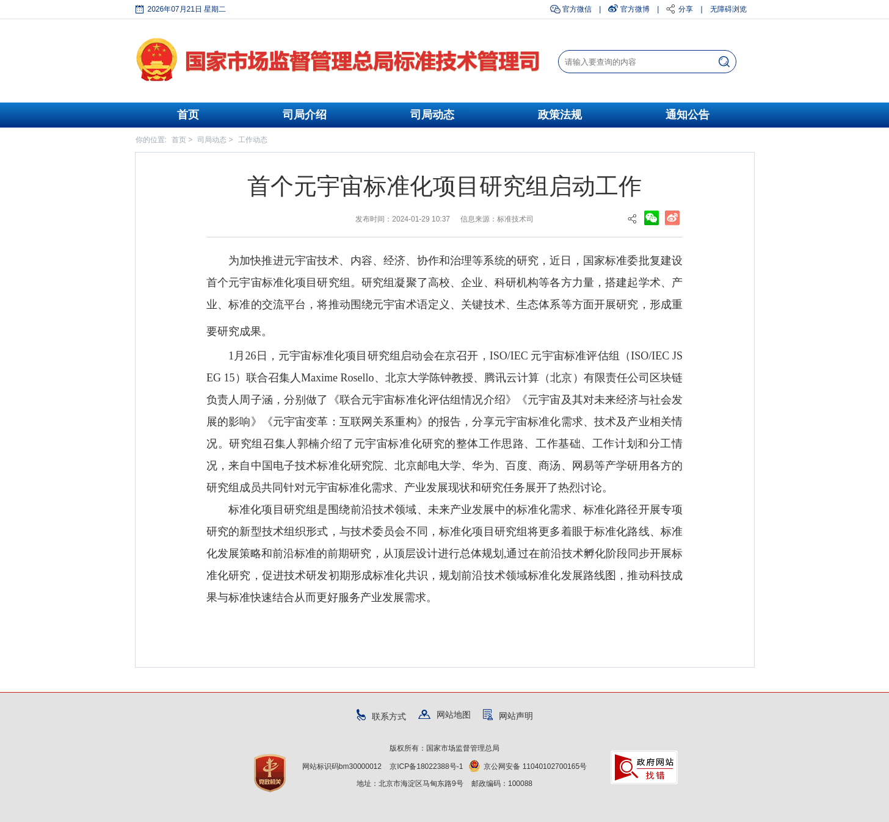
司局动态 (432, 115)
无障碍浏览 (728, 9)
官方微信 (577, 9)
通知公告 (687, 115)
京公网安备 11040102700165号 (528, 766)
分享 (685, 9)
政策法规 (560, 115)
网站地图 (444, 714)
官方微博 (635, 9)
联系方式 (381, 716)
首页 (188, 115)
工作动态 (252, 139)
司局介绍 (305, 115)
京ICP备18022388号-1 (426, 766)
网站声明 (508, 716)
